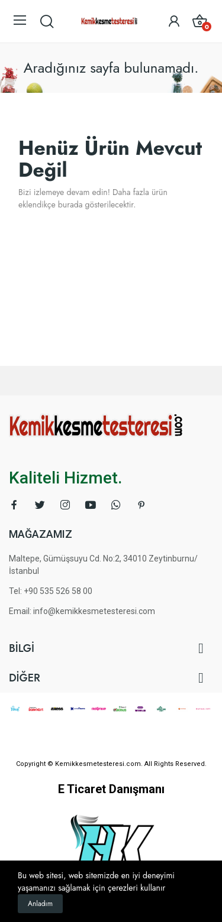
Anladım (40, 903)
